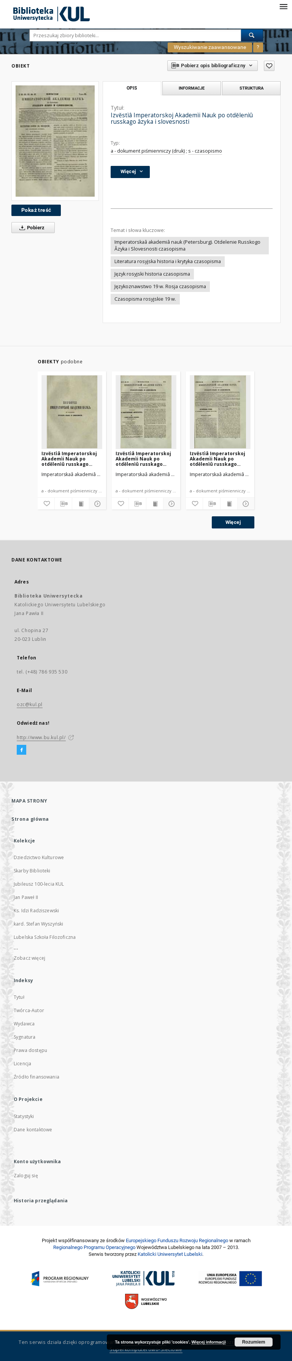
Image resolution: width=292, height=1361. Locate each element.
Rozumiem (253, 1342)
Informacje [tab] (192, 88)
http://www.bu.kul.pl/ (41, 737)
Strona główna (30, 819)
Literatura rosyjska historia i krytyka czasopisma (167, 261)
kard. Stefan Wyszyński (38, 924)
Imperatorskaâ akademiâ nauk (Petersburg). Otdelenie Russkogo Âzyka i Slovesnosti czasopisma (187, 245)
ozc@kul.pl (30, 704)
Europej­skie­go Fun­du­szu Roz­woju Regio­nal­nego (177, 1240)
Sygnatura (24, 1037)
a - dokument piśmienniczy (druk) (148, 151)
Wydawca (24, 1023)
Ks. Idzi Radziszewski (36, 910)
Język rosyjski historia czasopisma (152, 274)
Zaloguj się (26, 1175)
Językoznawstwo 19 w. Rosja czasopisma (160, 286)
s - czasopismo (205, 151)
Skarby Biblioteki (32, 870)
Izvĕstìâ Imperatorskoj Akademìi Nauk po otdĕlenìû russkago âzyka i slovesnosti (69, 458)
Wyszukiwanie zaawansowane (210, 47)
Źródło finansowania (36, 1077)
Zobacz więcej (29, 958)
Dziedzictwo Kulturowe (39, 857)
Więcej (233, 522)
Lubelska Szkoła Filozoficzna (45, 937)
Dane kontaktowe (33, 1129)
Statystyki (24, 1116)
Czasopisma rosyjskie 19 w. (145, 299)
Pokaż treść (36, 210)
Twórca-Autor (29, 1010)
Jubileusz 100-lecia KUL (39, 884)
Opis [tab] (132, 88)
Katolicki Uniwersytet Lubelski (170, 1254)
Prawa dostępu (30, 1050)
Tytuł (19, 997)
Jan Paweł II (26, 897)
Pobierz (30, 228)
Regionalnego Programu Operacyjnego (94, 1247)
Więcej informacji (209, 1342)
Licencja (22, 1063)
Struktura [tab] (251, 88)
